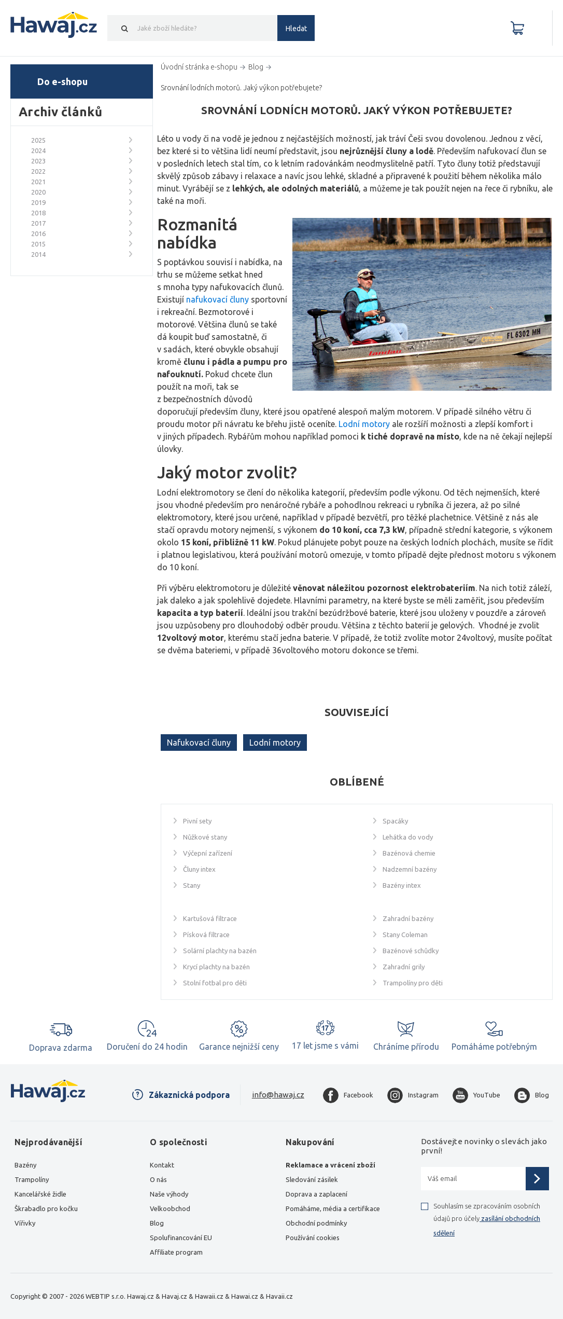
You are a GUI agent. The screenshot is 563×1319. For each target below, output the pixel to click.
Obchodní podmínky (316, 1223)
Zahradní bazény (408, 918)
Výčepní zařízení (207, 853)
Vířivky (25, 1223)
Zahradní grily (404, 966)
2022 (38, 171)
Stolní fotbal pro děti (215, 982)
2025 (38, 140)
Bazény (25, 1165)
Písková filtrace (206, 934)
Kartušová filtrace (210, 918)
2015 (38, 244)
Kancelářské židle (40, 1194)
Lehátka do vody (408, 837)
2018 (38, 212)
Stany (191, 885)
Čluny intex (199, 869)
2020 (38, 192)
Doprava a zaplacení (316, 1194)
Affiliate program (176, 1252)
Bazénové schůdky (411, 950)
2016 (38, 233)
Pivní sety (197, 821)
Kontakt (162, 1165)
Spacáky (395, 821)
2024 (38, 150)
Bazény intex (402, 885)
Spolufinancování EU (181, 1237)
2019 (38, 202)
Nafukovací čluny (199, 742)
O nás (158, 1179)
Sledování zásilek (312, 1179)
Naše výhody (169, 1194)
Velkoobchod (170, 1208)
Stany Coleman (405, 934)
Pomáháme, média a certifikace (333, 1208)
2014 (38, 254)
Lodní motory (275, 742)
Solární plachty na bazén (220, 950)
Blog (157, 1223)
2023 (38, 160)
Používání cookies (313, 1237)
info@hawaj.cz (278, 1094)
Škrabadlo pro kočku (46, 1208)
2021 (38, 181)
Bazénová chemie (409, 853)
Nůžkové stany (205, 837)
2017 (38, 223)
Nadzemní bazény (410, 869)
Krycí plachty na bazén (216, 966)
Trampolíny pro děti (413, 982)
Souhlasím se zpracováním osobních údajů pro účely (486, 1219)
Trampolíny (32, 1179)
